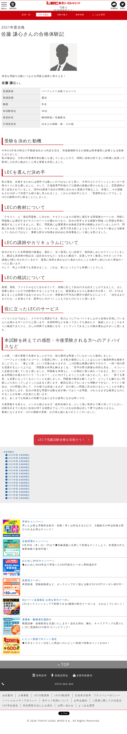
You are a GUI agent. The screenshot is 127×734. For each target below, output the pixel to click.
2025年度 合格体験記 (19, 455)
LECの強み (43, 14)
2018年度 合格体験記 (19, 476)
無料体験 (80, 14)
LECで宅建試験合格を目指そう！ (61, 440)
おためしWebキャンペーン (38, 560)
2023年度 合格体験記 (19, 461)
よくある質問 (98, 14)
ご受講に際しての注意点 (107, 700)
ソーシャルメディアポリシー (19, 700)
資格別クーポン (31, 580)
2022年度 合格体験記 (19, 464)
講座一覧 (26, 14)
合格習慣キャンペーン (35, 541)
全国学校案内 (84, 675)
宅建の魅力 (62, 14)
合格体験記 (8, 451)
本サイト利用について (55, 700)
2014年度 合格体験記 (19, 488)
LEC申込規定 (10, 705)
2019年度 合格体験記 (19, 473)
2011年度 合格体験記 (19, 498)
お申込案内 (80, 700)
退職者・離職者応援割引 (37, 619)
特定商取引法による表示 (38, 705)
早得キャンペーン (33, 521)
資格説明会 (61, 675)
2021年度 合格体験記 (19, 467)
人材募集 (23, 695)
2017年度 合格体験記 (19, 479)
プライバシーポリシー (107, 695)
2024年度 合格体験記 (19, 458)
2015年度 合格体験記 (19, 485)
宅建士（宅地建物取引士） (63, 9)
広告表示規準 (83, 695)
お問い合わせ (65, 705)
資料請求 (41, 675)
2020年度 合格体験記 (19, 470)
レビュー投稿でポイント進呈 (39, 639)
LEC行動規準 (62, 695)
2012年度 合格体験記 (19, 495)
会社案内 (7, 695)
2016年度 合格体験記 (19, 482)
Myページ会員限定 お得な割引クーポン (46, 599)
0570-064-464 (64, 684)
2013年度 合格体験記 (19, 491)
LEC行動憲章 (41, 695)
